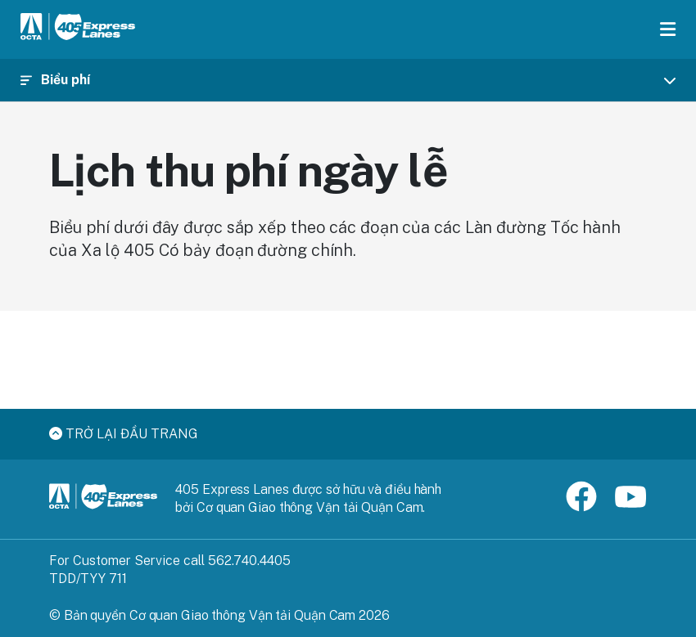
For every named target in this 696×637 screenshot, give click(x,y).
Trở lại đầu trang (123, 434)
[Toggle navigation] (348, 80)
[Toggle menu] (667, 29)
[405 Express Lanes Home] (77, 29)
